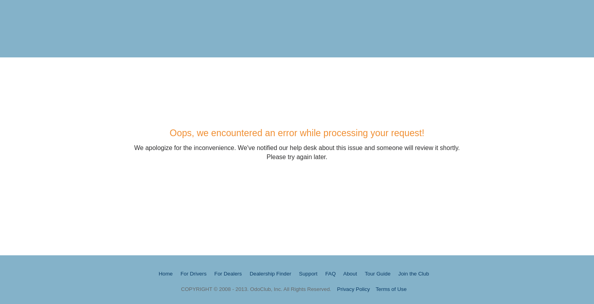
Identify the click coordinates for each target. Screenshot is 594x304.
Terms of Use (391, 289)
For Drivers (194, 274)
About (350, 274)
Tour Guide (377, 274)
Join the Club (413, 274)
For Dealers (228, 274)
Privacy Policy (353, 289)
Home (165, 274)
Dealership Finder (270, 274)
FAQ (330, 274)
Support (308, 274)
